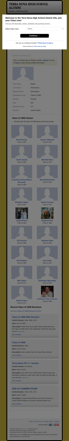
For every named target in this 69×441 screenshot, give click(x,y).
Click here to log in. (45, 43)
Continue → (34, 36)
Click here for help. (40, 46)
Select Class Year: (12, 29)
